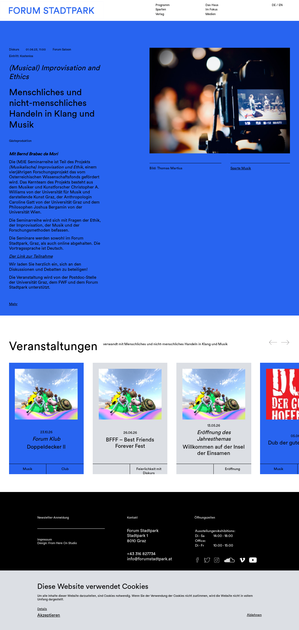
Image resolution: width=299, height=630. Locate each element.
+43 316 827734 (141, 554)
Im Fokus (211, 9)
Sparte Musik (240, 168)
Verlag (160, 14)
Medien (210, 14)
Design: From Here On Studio (57, 543)
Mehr (13, 304)
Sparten (161, 9)
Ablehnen (254, 615)
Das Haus (211, 5)
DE (274, 5)
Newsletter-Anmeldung (53, 517)
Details (42, 609)
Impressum (44, 539)
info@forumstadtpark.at (149, 559)
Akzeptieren (48, 615)
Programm (163, 5)
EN (281, 5)
